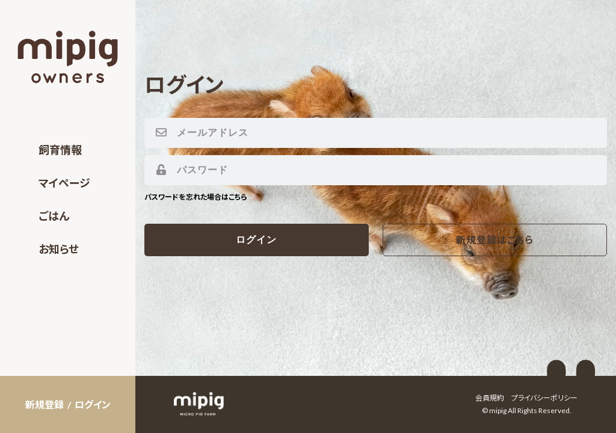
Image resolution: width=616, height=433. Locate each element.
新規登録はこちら (495, 239)
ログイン (93, 404)
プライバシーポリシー (544, 397)
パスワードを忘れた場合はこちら (195, 196)
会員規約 (489, 397)
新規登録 (44, 404)
